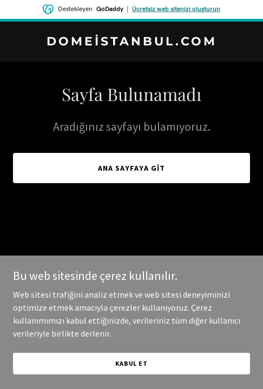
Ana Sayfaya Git (131, 168)
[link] (131, 42)
